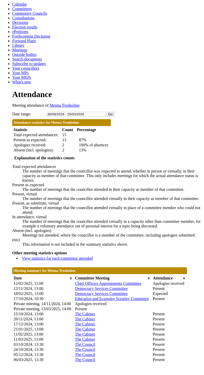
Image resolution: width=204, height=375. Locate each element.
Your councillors (25, 68)
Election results (24, 27)
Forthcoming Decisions (31, 36)
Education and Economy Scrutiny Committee (112, 298)
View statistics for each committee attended (57, 258)
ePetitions (20, 31)
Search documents (27, 59)
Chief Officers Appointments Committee (108, 283)
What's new (21, 82)
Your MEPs (21, 77)
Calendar (19, 4)
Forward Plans (24, 41)
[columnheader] (43, 278)
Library (18, 45)
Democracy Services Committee (101, 288)
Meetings (19, 50)
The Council (85, 344)
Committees (22, 9)
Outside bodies (24, 54)
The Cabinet (85, 314)
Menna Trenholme (65, 105)
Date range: (21, 114)
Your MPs (20, 73)
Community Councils (29, 13)
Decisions (20, 22)
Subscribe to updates (29, 63)
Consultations (23, 18)
